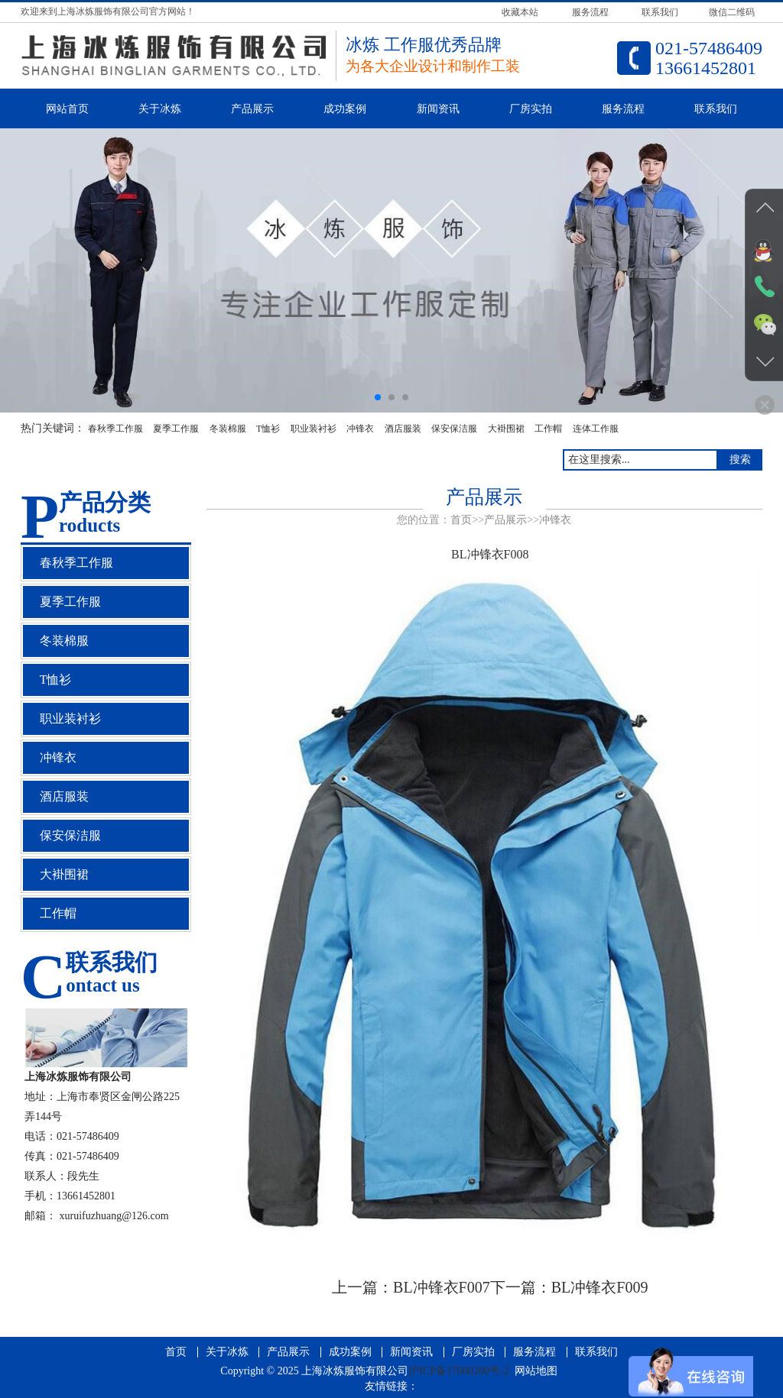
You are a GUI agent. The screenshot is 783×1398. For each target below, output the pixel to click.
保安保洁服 (454, 428)
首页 (461, 520)
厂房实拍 (530, 109)
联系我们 (715, 109)
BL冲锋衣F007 (441, 1287)
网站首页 (67, 109)
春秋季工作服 (115, 428)
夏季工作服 (176, 428)
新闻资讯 (438, 109)
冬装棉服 (228, 428)
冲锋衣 (360, 428)
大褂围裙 (506, 428)
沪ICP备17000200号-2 (458, 1371)
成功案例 (344, 109)
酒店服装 (403, 428)
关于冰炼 (159, 109)
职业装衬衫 (313, 428)
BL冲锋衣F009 (599, 1287)
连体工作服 (596, 428)
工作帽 (548, 428)
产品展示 (252, 109)
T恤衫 (268, 428)
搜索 (740, 459)
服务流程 (623, 109)
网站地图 (536, 1371)
